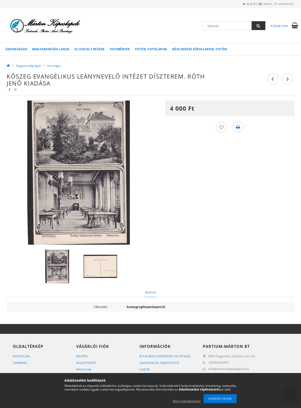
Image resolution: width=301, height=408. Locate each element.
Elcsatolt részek (90, 49)
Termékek (20, 363)
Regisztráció (86, 363)
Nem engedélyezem (186, 401)
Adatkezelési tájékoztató (159, 363)
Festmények (120, 49)
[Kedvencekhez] (221, 127)
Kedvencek (283, 4)
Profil (259, 4)
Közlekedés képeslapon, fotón (199, 49)
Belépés (237, 4)
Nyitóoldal (22, 356)
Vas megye (54, 66)
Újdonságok (16, 49)
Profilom (83, 369)
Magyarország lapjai (51, 49)
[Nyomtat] (238, 127)
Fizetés (144, 369)
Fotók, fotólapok (151, 49)
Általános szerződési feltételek (165, 356)
